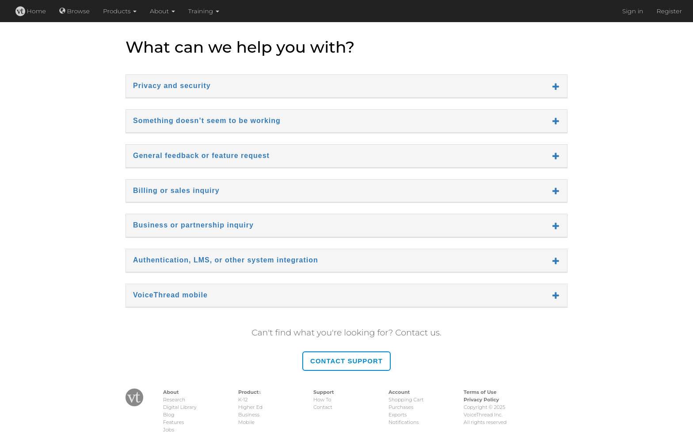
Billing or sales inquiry (346, 191)
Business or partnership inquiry (346, 225)
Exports (397, 415)
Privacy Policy (481, 400)
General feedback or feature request (346, 156)
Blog (168, 415)
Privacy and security (346, 86)
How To (322, 400)
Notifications (403, 422)
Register (669, 11)
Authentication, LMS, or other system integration (346, 260)
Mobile (246, 422)
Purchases (400, 407)
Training (203, 11)
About (162, 11)
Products (120, 11)
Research (174, 400)
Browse (74, 11)
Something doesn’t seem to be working (346, 121)
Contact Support (346, 361)
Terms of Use (480, 392)
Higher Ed (250, 407)
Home (30, 11)
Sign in (633, 11)
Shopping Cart (405, 400)
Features (173, 422)
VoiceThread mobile (346, 295)
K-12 (243, 400)
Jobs (168, 430)
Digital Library (180, 407)
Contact (322, 407)
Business (248, 415)
